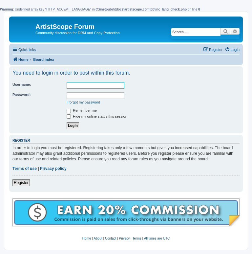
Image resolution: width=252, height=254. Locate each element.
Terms (136, 238)
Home (86, 238)
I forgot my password (83, 102)
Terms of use (24, 168)
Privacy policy (53, 168)
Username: (21, 84)
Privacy (124, 238)
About (98, 238)
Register (21, 182)
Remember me (82, 110)
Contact (110, 238)
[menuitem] (232, 50)
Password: (21, 95)
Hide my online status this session (97, 116)
